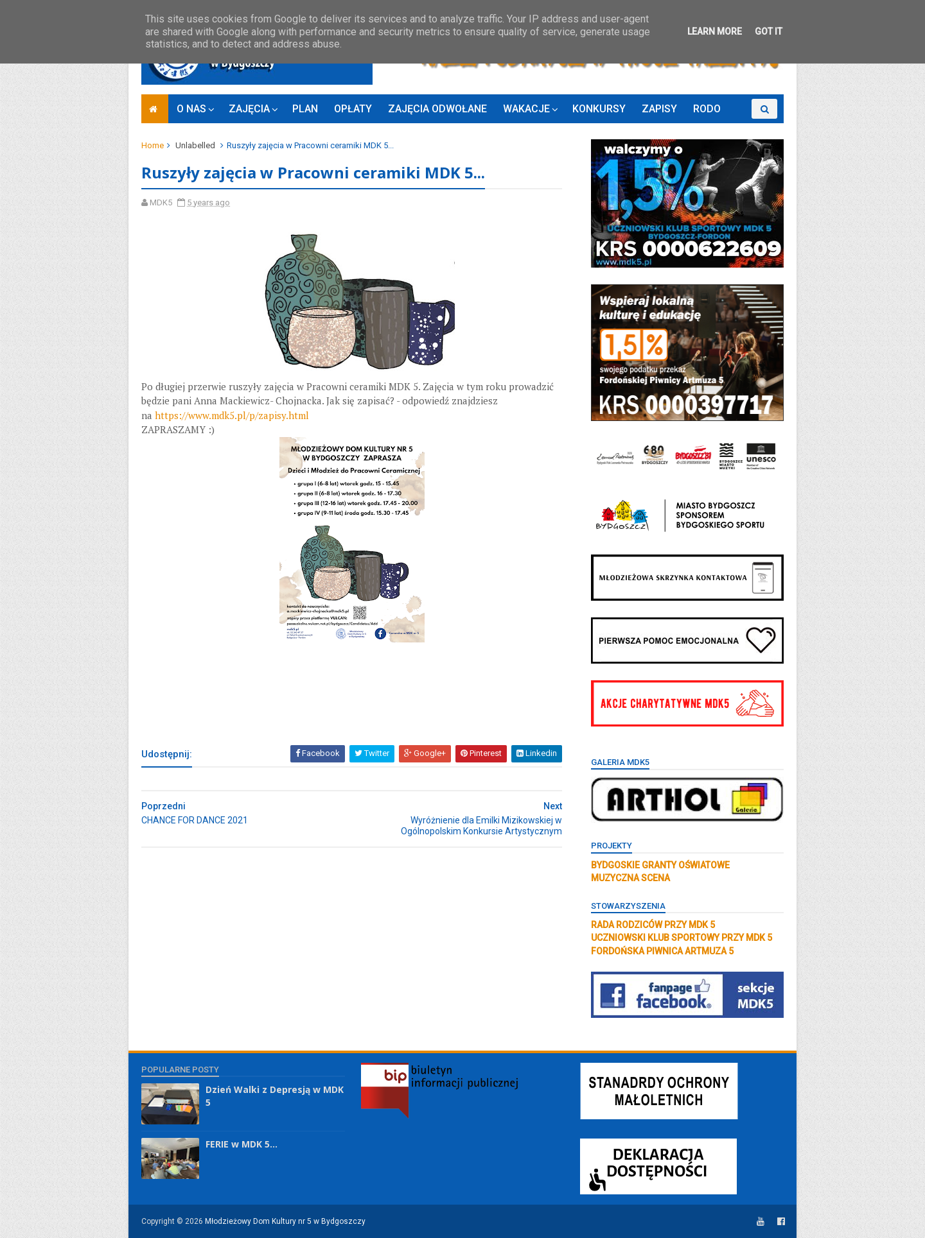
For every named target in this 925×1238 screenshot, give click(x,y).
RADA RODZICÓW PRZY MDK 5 (653, 925)
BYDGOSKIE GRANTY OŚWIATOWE (660, 865)
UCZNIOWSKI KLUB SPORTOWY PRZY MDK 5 (681, 938)
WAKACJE (526, 109)
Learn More (714, 31)
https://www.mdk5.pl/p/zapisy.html (232, 415)
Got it (768, 31)
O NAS (191, 109)
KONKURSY (599, 109)
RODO (707, 109)
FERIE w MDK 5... (242, 1144)
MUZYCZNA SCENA (630, 878)
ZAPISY (659, 109)
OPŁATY (353, 109)
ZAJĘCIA (249, 109)
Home (152, 145)
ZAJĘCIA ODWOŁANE (437, 109)
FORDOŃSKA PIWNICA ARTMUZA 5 (662, 951)
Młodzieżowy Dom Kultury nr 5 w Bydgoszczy (285, 1221)
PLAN (305, 109)
